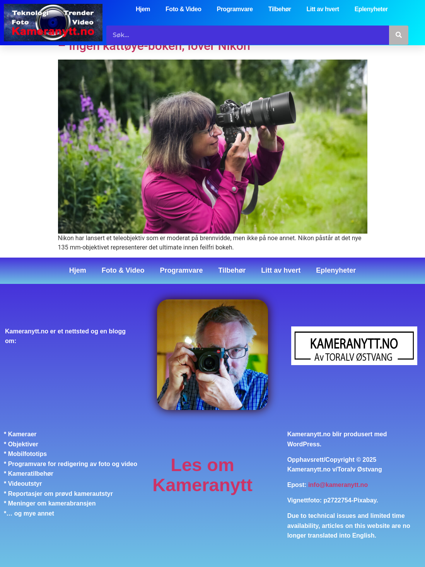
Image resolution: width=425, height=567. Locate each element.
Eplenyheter (371, 9)
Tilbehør (279, 9)
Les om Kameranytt (202, 474)
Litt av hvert (323, 9)
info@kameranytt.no (338, 485)
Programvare (235, 9)
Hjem (143, 9)
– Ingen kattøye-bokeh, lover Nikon (154, 45)
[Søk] (398, 35)
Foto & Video (183, 9)
